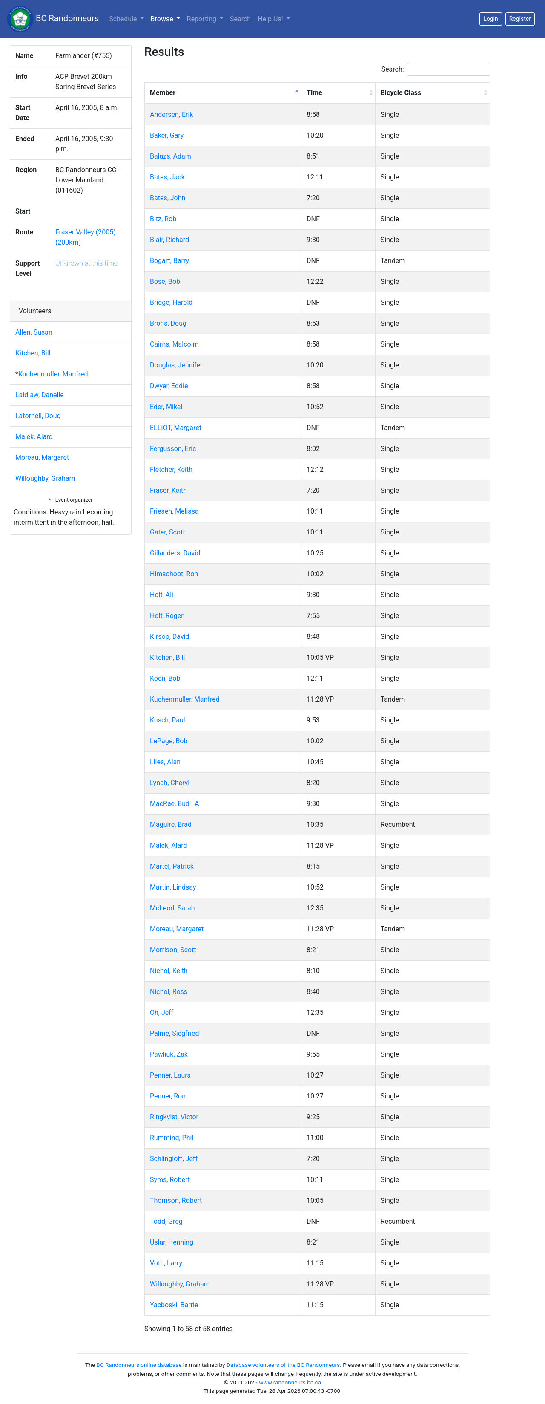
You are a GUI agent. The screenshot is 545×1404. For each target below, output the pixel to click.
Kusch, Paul (167, 720)
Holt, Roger (167, 616)
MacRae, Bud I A (174, 804)
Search (240, 19)
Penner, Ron (168, 1096)
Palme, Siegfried (174, 1033)
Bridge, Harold (171, 302)
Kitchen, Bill (32, 353)
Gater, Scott (167, 532)
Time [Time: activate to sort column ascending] (314, 93)
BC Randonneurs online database (138, 1364)
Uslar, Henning (171, 1242)
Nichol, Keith (169, 971)
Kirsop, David (169, 637)
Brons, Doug (168, 323)
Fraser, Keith (168, 490)
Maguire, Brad (171, 824)
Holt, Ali (161, 595)
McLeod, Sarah (172, 908)
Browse (167, 18)
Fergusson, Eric (173, 449)
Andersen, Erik (171, 114)
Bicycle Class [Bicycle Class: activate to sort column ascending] (401, 93)
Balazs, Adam (170, 156)
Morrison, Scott (173, 950)
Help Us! (271, 19)
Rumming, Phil (171, 1138)
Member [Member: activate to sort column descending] (162, 93)
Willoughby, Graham (45, 478)
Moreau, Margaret (42, 458)
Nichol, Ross (168, 992)
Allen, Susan (33, 332)
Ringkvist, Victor (174, 1117)
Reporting (202, 19)
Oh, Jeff (161, 1012)
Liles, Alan (165, 762)
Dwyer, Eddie (169, 386)
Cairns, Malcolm (174, 344)
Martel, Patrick (172, 866)
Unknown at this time (86, 263)
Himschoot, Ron (174, 574)
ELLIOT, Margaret (175, 428)
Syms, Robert (170, 1180)
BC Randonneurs (53, 19)
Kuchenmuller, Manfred (53, 374)
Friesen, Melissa (174, 511)
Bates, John (167, 198)
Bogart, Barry (169, 261)
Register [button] (520, 18)
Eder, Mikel (166, 407)
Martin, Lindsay (173, 887)
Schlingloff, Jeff (174, 1159)
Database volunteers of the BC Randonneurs (283, 1364)
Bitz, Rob (163, 219)
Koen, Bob (165, 678)
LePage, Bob (168, 741)
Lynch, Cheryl (169, 783)
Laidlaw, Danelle (39, 395)
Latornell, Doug (38, 416)
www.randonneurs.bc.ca (290, 1382)
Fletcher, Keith (171, 469)
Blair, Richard (169, 240)
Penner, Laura (170, 1075)
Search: (436, 69)
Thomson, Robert (176, 1200)
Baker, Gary (167, 135)
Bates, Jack (167, 177)
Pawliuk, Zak (169, 1054)
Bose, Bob (165, 281)
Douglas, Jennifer (176, 365)
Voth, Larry (166, 1263)
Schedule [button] (123, 19)
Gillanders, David (175, 553)
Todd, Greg (166, 1221)
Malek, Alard (34, 437)
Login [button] (490, 18)
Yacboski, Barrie (174, 1305)
